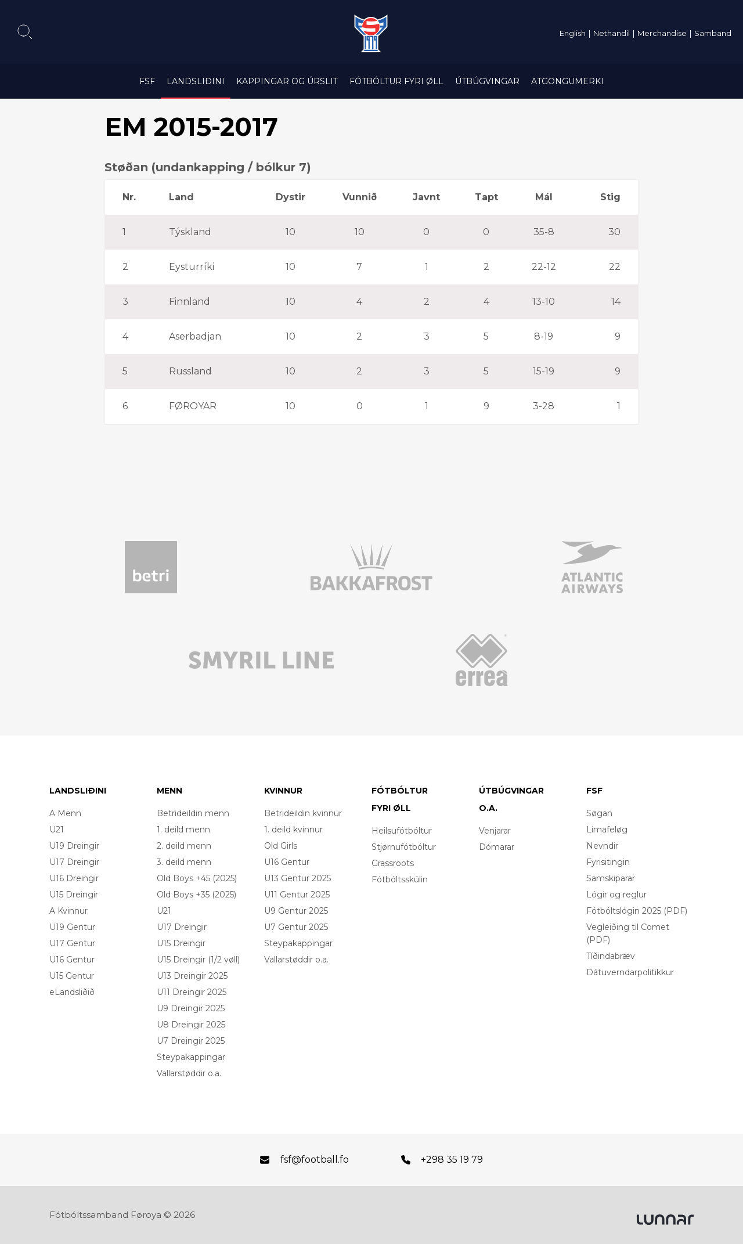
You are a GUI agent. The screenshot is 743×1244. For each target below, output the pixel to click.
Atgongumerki (567, 81)
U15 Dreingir (73, 894)
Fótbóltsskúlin (400, 879)
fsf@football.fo (314, 1159)
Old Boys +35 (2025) (196, 894)
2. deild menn (184, 846)
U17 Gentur (72, 943)
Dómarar (496, 847)
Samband (712, 33)
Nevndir (602, 846)
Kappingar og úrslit (287, 81)
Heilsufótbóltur (402, 830)
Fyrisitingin (608, 862)
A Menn (65, 813)
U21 (56, 829)
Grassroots (393, 863)
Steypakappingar (191, 1057)
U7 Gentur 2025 (296, 927)
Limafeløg (606, 829)
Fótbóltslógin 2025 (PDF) (636, 911)
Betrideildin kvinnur (303, 813)
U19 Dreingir (74, 846)
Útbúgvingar (487, 81)
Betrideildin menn (193, 813)
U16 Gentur (72, 959)
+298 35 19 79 (452, 1159)
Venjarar (495, 830)
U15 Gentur (71, 976)
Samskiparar (610, 878)
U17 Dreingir (74, 862)
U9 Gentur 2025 (296, 911)
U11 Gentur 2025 (297, 894)
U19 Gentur (72, 927)
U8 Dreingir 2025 (191, 1024)
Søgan (599, 813)
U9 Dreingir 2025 (191, 1008)
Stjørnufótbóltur (404, 847)
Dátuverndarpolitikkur (630, 972)
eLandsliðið (72, 992)
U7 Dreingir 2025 (191, 1041)
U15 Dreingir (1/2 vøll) (198, 959)
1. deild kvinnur (293, 829)
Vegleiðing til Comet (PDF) (627, 933)
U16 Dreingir (74, 878)
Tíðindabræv (610, 956)
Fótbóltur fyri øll (396, 81)
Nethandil (611, 33)
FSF (147, 81)
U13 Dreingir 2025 (192, 976)
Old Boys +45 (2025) (197, 878)
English (573, 33)
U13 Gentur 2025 (297, 878)
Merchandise (662, 33)
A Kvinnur (68, 911)
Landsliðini (196, 81)
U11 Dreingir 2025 (191, 992)
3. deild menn (184, 862)
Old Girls (280, 846)
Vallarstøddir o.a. (189, 1073)
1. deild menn (183, 829)
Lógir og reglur (616, 894)
